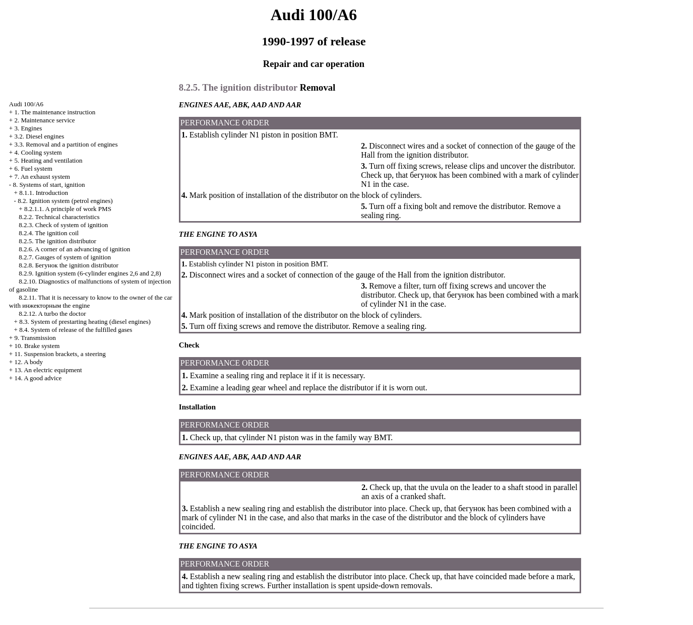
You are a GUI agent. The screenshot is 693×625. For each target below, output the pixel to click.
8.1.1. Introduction (43, 192)
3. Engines (28, 128)
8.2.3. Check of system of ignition (63, 225)
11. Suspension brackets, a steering (59, 354)
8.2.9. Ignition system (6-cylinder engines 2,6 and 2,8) (90, 273)
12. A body (28, 362)
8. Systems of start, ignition (49, 184)
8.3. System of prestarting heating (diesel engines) (85, 321)
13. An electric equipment (48, 370)
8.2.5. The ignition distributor (57, 241)
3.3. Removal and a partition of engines (65, 144)
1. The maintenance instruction (54, 112)
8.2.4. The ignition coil (49, 233)
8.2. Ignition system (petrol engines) (65, 200)
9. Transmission (34, 337)
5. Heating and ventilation (48, 160)
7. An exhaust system (42, 176)
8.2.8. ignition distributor (68, 265)
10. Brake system (36, 346)
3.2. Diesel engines (39, 136)
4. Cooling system (37, 152)
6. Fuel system (33, 168)
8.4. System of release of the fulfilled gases (75, 329)
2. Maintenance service (44, 120)
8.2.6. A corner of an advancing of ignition (74, 249)
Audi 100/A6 (26, 104)
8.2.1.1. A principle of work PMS (67, 209)
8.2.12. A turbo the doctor (52, 313)
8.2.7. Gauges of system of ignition (65, 257)
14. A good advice (37, 378)
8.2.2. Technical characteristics (59, 217)
